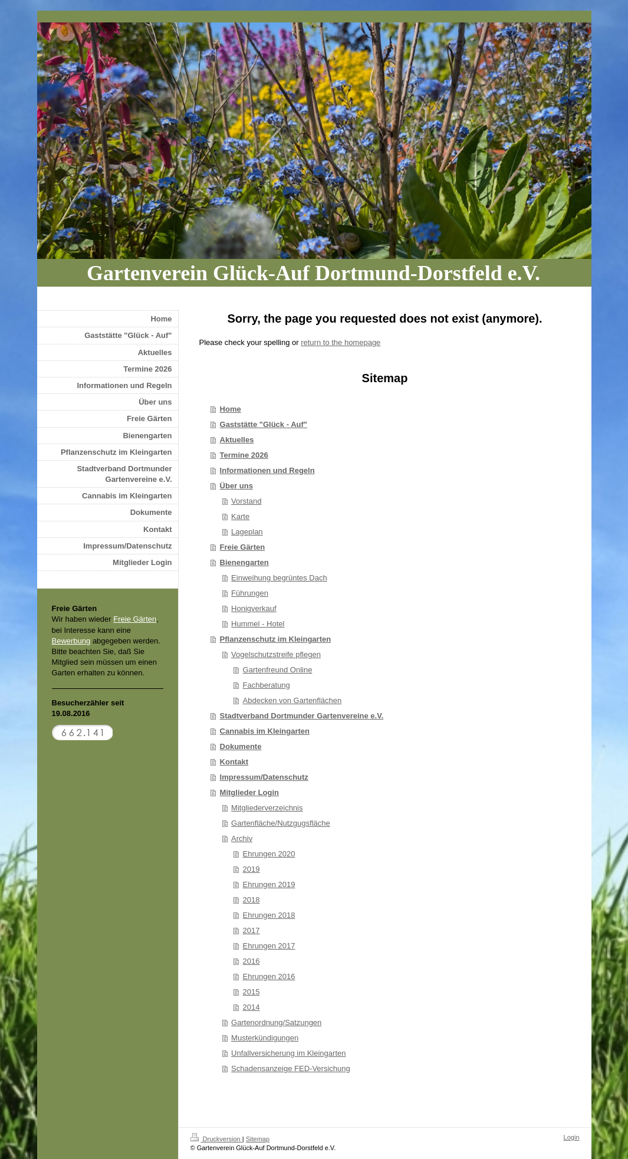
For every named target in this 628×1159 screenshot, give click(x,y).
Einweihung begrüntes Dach (279, 577)
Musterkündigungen (264, 1037)
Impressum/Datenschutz (264, 777)
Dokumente (241, 746)
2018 (251, 899)
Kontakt (234, 761)
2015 (251, 991)
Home (230, 409)
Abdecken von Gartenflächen (292, 700)
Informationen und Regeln (267, 470)
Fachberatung (266, 685)
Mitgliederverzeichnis (267, 807)
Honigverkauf (254, 608)
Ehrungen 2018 (269, 915)
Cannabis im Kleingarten (265, 731)
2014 (251, 1007)
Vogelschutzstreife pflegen (276, 654)
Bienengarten (244, 562)
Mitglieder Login (249, 792)
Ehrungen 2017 (269, 945)
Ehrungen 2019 (269, 884)
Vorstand (246, 501)
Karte (240, 516)
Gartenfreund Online (278, 669)
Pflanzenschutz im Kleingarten (275, 639)
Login (572, 1137)
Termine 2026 (244, 455)
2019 (251, 869)
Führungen (249, 593)
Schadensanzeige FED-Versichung (290, 1068)
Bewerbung (71, 640)
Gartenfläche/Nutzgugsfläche (280, 823)
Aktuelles (237, 439)
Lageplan (247, 531)
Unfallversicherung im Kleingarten (288, 1053)
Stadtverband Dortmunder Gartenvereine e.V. (302, 715)
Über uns (236, 485)
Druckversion (216, 1138)
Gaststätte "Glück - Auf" (263, 424)
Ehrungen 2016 (269, 976)
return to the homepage (340, 342)
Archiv (241, 838)
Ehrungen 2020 (269, 853)
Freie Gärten (242, 547)
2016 (251, 961)
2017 (251, 930)
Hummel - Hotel (257, 623)
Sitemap (257, 1138)
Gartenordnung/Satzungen (276, 1022)
